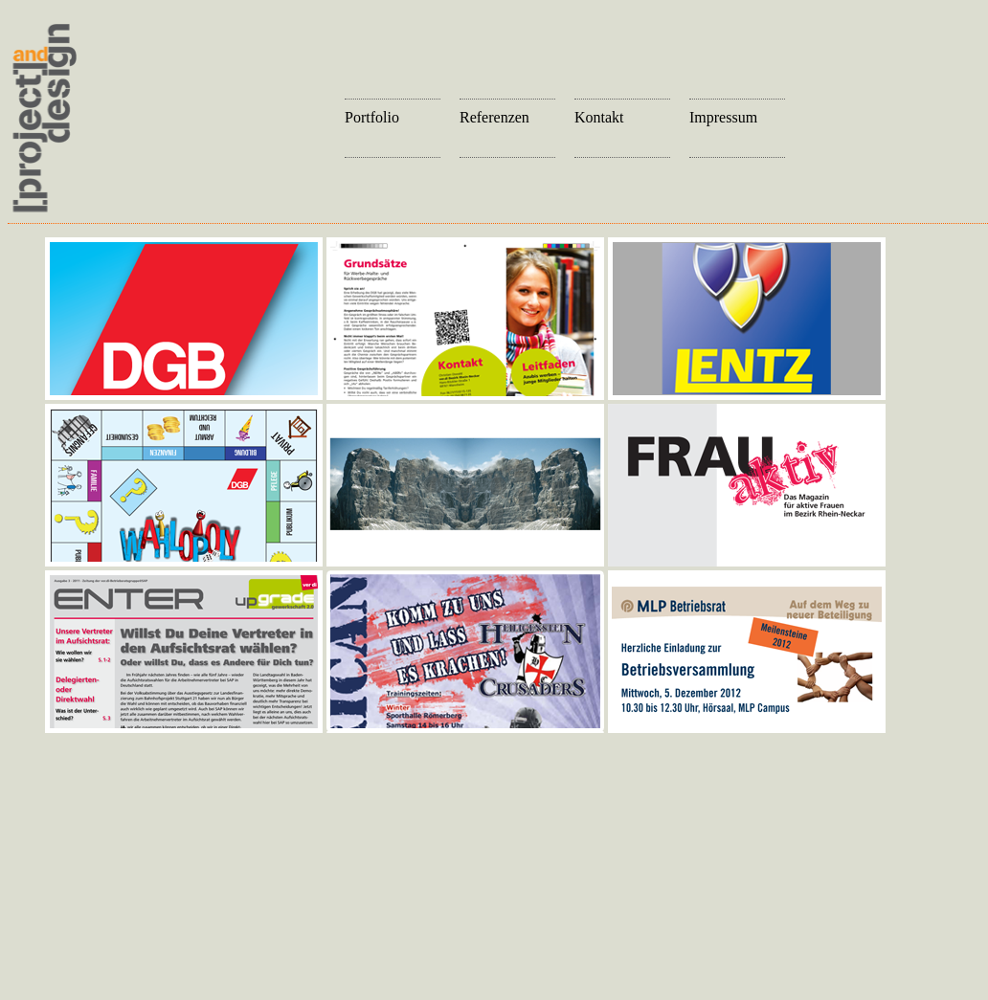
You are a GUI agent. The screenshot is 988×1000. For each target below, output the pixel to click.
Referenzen (494, 117)
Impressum (723, 117)
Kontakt (599, 117)
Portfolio (372, 117)
